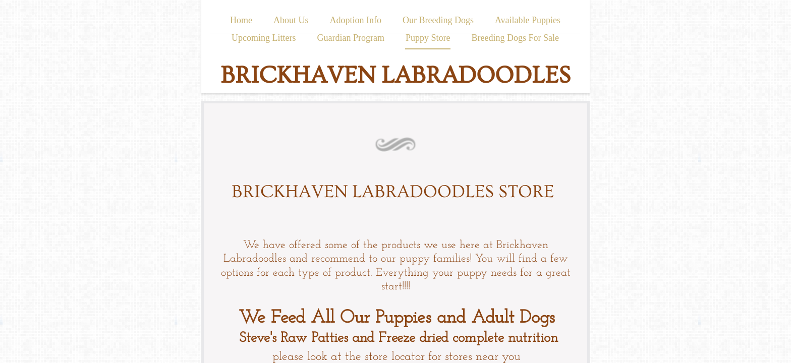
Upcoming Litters (264, 38)
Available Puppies (527, 20)
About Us (291, 20)
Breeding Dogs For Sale (514, 38)
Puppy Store (428, 38)
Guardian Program (350, 38)
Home (241, 20)
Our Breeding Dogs (438, 20)
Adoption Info (355, 20)
